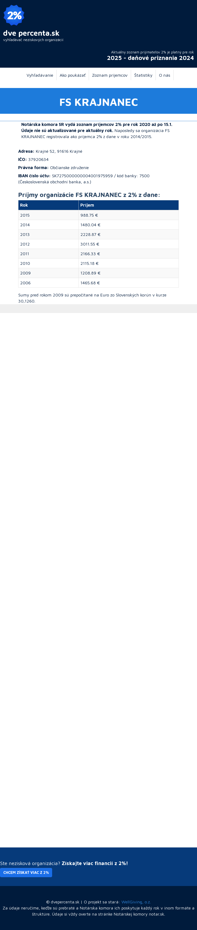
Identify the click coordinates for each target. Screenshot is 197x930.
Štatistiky (143, 75)
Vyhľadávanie (40, 75)
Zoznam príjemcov (110, 75)
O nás (164, 75)
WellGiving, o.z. (136, 901)
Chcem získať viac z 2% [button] (26, 872)
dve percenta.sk (31, 32)
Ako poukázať (73, 75)
